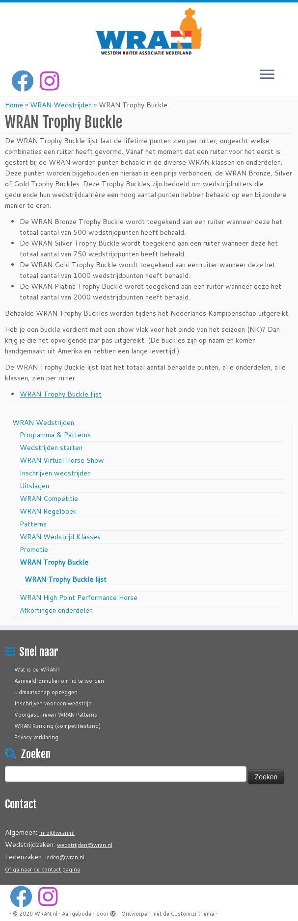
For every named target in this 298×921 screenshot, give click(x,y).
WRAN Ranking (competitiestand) (57, 726)
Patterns (33, 524)
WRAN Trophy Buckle (54, 562)
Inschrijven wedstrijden (55, 473)
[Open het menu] (267, 75)
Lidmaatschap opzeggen (46, 692)
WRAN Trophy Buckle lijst (61, 394)
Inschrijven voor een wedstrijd (53, 703)
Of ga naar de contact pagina (42, 869)
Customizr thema (192, 914)
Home (14, 105)
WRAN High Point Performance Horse (78, 597)
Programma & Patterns (55, 435)
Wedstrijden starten (51, 447)
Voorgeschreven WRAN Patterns (55, 715)
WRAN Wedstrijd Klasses (60, 537)
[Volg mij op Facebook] (25, 81)
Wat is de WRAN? (37, 669)
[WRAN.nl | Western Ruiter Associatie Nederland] (149, 31)
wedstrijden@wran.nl (84, 845)
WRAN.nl (45, 914)
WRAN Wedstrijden (61, 105)
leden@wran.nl (64, 857)
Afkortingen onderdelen (56, 610)
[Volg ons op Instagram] (52, 81)
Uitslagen (34, 486)
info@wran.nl (57, 833)
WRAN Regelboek (48, 511)
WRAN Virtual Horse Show (62, 460)
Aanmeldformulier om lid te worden (59, 681)
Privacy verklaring (36, 737)
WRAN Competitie (49, 498)
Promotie (34, 549)
